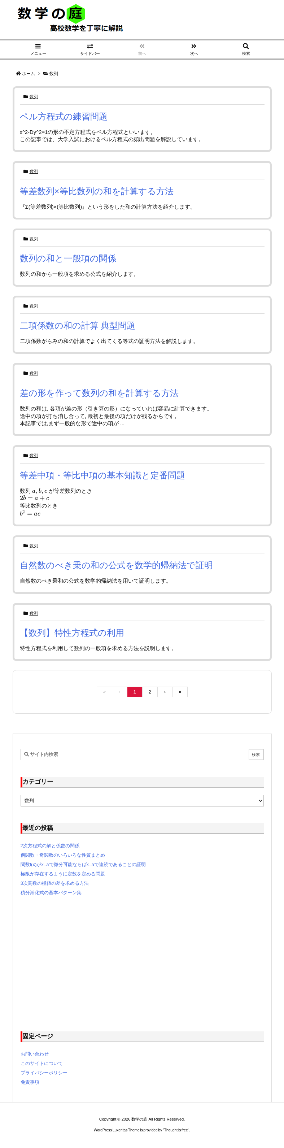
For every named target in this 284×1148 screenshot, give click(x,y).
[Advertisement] (142, 963)
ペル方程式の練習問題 (64, 116)
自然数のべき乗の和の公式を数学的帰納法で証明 (116, 565)
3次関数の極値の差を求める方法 (55, 883)
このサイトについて (42, 1063)
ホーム (28, 73)
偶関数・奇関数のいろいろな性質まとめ (63, 855)
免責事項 (30, 1082)
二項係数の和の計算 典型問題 (78, 325)
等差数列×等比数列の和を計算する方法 (97, 191)
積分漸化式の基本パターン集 (51, 892)
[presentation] (40, 491)
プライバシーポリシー (44, 1072)
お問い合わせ (35, 1054)
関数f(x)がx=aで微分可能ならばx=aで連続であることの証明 (83, 864)
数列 (34, 96)
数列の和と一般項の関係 (68, 258)
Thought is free (176, 1130)
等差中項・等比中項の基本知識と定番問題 (102, 475)
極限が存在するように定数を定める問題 (63, 874)
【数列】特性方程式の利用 (72, 633)
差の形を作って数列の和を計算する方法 (99, 393)
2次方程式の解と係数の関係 (50, 845)
